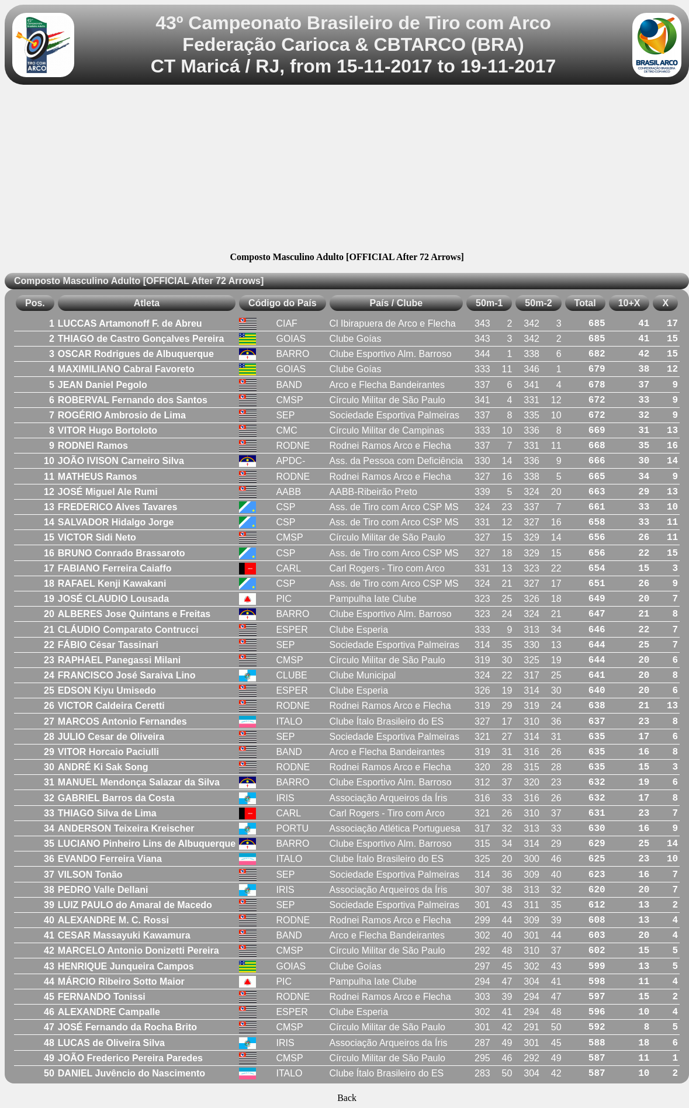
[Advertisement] (347, 170)
